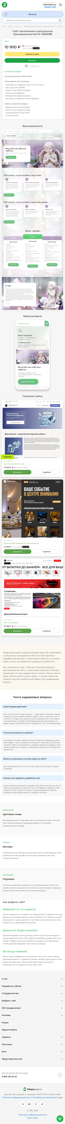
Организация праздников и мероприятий (21, 543)
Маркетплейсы (9, 1029)
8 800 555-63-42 (49, 5)
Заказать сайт (50, 7)
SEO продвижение (11, 1008)
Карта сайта (32, 1118)
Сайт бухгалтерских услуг (14, 464)
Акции (5, 1022)
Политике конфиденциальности (16, 1097)
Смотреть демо (32, 54)
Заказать (32, 60)
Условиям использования (44, 1097)
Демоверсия (17, 472)
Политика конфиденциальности (32, 1114)
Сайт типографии (11, 622)
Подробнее (47, 472)
